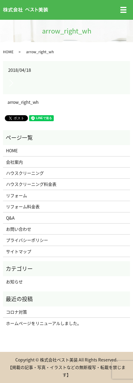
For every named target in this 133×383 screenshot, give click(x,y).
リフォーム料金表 (23, 206)
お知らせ (14, 282)
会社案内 (14, 162)
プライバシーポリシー (27, 240)
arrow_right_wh (23, 102)
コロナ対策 (16, 312)
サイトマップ (18, 251)
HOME (8, 51)
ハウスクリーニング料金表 (31, 184)
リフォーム (16, 195)
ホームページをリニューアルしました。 (43, 323)
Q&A (10, 218)
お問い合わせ (18, 229)
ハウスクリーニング (25, 173)
